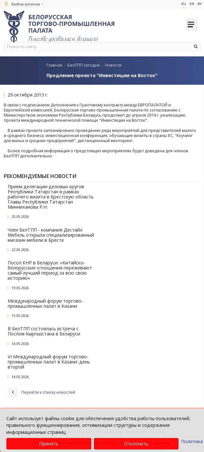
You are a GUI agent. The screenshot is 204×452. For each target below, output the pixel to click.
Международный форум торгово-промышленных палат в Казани (45, 303)
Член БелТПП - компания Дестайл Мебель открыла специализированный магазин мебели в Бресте (51, 235)
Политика (192, 441)
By (199, 4)
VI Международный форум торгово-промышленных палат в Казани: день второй (49, 362)
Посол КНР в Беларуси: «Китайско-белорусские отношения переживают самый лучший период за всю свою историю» (50, 270)
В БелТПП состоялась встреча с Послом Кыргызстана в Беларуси (44, 331)
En (192, 4)
